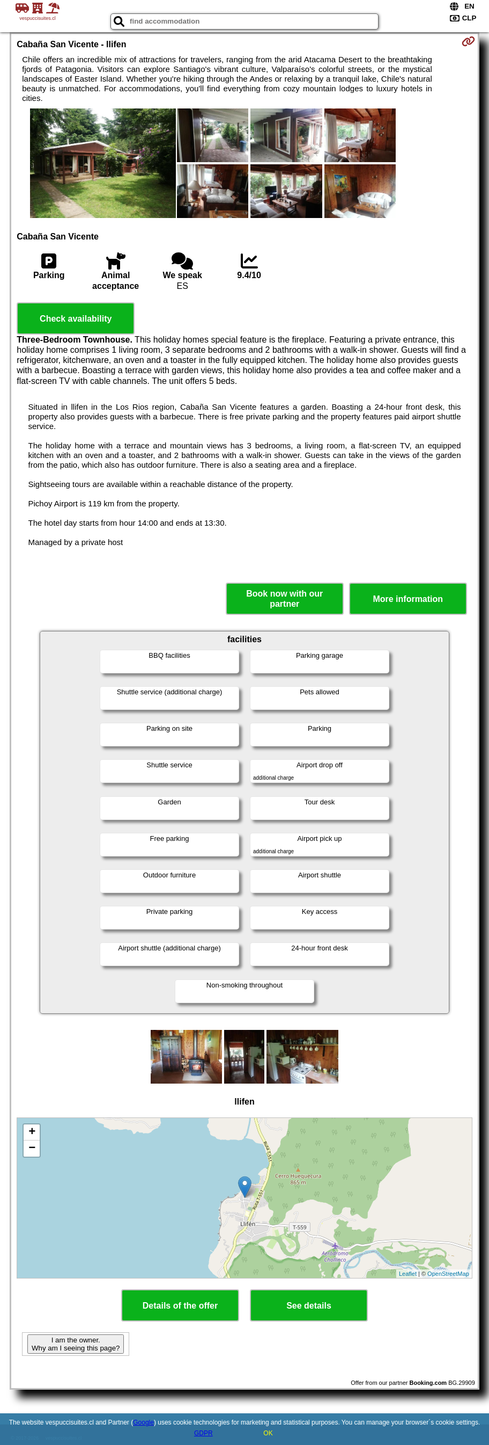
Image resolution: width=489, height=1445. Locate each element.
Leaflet (408, 1273)
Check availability (76, 318)
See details (308, 1305)
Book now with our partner (284, 598)
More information (408, 599)
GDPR (203, 1433)
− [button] (31, 1149)
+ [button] (31, 1132)
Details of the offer (180, 1305)
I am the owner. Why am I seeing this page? (76, 1344)
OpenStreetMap (448, 1273)
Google (143, 1422)
